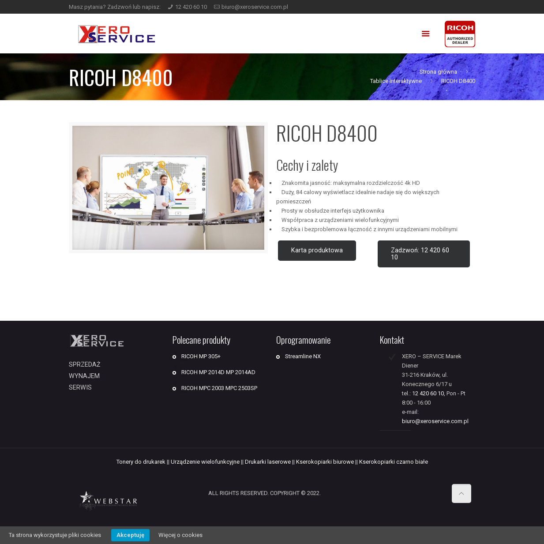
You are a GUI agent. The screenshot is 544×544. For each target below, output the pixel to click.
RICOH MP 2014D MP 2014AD (218, 372)
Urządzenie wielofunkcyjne (205, 461)
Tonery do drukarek (140, 461)
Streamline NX (303, 356)
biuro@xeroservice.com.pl (254, 7)
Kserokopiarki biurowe (325, 461)
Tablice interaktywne (396, 81)
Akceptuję (130, 535)
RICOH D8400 (458, 81)
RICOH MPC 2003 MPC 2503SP (219, 388)
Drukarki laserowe (268, 461)
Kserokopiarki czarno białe (393, 461)
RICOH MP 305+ (201, 356)
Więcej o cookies (180, 535)
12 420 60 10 (191, 7)
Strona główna (438, 71)
